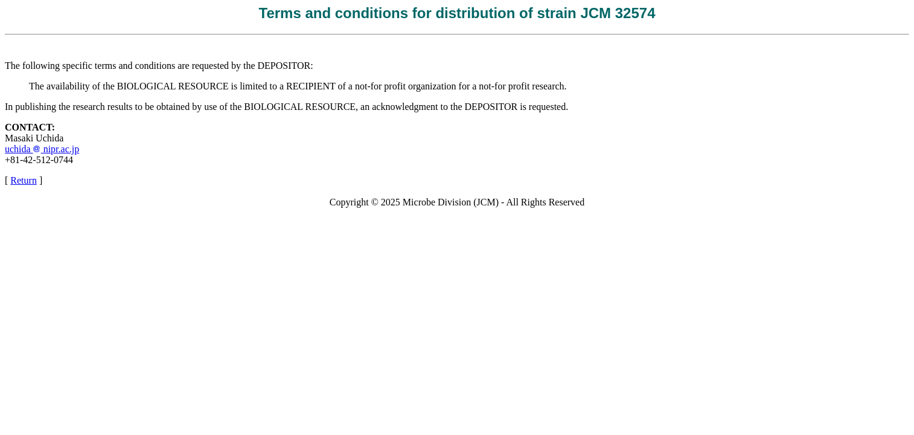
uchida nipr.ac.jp (42, 149)
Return (23, 180)
